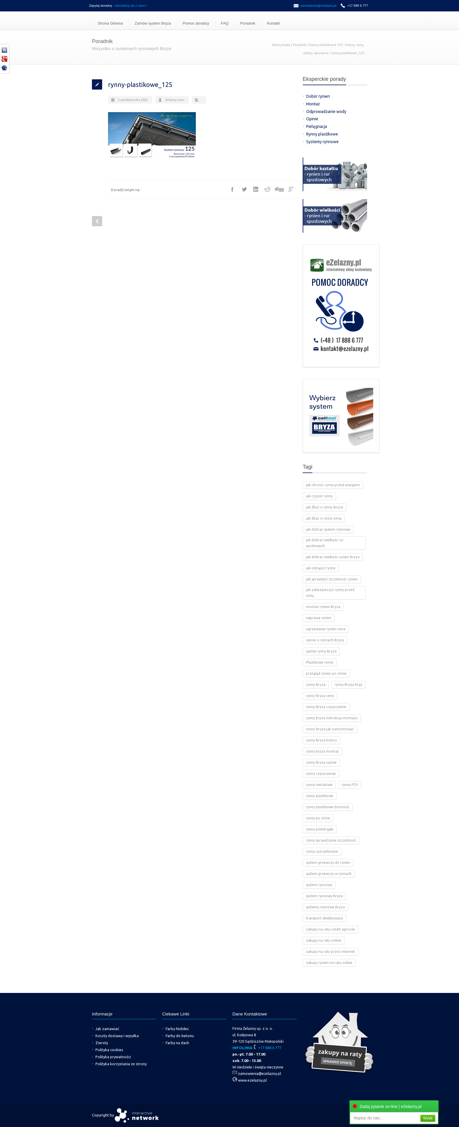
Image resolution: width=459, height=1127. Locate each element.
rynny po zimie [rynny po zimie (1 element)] (318, 818)
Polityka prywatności (113, 1057)
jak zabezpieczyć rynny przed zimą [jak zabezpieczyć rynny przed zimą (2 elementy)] (330, 592)
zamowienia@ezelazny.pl (318, 5)
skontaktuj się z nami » (131, 5)
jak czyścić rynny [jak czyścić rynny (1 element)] (319, 496)
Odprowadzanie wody (326, 111)
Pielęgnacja (316, 126)
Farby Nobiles (177, 1029)
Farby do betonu (180, 1036)
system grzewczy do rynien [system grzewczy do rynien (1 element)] (328, 862)
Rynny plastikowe (322, 134)
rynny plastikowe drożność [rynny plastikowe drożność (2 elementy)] (328, 807)
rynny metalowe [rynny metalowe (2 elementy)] (319, 785)
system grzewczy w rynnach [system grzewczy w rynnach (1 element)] (329, 874)
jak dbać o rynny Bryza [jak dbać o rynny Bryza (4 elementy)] (324, 507)
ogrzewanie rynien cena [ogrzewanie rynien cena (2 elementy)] (325, 629)
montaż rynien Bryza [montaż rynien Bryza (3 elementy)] (323, 607)
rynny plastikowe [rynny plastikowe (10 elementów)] (319, 796)
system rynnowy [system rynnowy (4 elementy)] (319, 885)
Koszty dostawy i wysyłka (117, 1036)
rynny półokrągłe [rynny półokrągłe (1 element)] (319, 829)
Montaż (313, 104)
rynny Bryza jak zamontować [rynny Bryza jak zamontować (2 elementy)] (330, 729)
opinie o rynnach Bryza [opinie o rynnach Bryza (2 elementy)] (325, 640)
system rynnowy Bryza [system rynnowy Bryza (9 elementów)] (324, 896)
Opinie (312, 119)
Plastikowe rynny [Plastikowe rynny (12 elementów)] (319, 662)
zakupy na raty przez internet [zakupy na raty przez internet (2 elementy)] (330, 951)
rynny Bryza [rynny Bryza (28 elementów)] (316, 684)
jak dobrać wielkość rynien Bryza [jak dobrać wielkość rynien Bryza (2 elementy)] (332, 557)
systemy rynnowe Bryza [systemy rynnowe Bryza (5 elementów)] (325, 907)
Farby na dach (177, 1043)
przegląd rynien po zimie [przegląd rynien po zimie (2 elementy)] (326, 673)
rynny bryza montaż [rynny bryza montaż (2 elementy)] (322, 751)
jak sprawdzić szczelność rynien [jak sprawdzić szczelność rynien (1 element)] (332, 579)
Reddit (267, 189)
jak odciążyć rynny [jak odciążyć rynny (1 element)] (320, 568)
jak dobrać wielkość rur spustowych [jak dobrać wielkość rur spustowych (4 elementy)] (325, 543)
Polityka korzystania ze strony (121, 1064)
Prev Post (97, 221)
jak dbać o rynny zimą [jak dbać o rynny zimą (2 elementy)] (323, 518)
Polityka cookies (109, 1050)
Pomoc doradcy (196, 23)
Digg (279, 189)
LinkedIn (256, 189)
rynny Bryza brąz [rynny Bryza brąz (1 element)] (348, 684)
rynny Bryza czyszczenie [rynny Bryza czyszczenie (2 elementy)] (326, 707)
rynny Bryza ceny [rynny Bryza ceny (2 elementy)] (320, 696)
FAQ (225, 23)
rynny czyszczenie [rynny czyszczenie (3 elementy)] (321, 773)
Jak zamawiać (107, 1029)
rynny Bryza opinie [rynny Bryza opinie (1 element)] (321, 762)
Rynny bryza (281, 45)
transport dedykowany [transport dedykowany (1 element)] (324, 918)
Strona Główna (110, 23)
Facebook (232, 189)
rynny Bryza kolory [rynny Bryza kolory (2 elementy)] (321, 740)
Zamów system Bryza (153, 23)
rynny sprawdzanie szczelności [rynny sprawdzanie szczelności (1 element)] (331, 840)
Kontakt (273, 23)
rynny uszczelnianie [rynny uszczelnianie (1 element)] (322, 851)
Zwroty (101, 1043)
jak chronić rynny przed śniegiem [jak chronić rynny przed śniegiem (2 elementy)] (333, 485)
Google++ (291, 189)
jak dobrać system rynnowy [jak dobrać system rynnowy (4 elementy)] (328, 529)
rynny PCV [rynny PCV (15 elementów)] (350, 785)
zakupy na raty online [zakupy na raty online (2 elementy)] (323, 940)
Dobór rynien (318, 96)
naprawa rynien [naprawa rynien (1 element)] (318, 618)
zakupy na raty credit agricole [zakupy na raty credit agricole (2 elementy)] (330, 929)
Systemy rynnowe (322, 141)
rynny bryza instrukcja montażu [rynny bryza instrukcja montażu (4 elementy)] (332, 718)
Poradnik (247, 23)
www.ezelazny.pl (252, 1080)
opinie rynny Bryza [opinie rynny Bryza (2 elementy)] (321, 651)
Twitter (244, 189)
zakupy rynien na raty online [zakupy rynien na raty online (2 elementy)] (329, 963)
